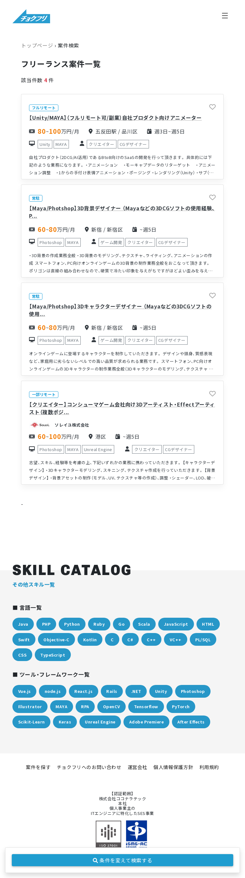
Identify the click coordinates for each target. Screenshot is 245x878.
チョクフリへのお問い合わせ (89, 767)
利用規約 (209, 767)
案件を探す (38, 767)
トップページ (37, 45)
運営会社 (137, 767)
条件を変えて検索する (122, 860)
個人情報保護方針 (173, 767)
